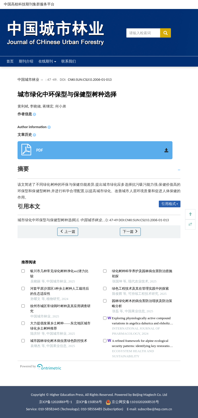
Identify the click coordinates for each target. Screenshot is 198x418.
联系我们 (68, 61)
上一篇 (67, 231)
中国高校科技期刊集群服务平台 (29, 4)
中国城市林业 (28, 79)
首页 (10, 61)
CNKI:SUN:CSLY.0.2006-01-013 (90, 79)
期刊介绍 (26, 61)
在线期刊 (47, 61)
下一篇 (130, 231)
